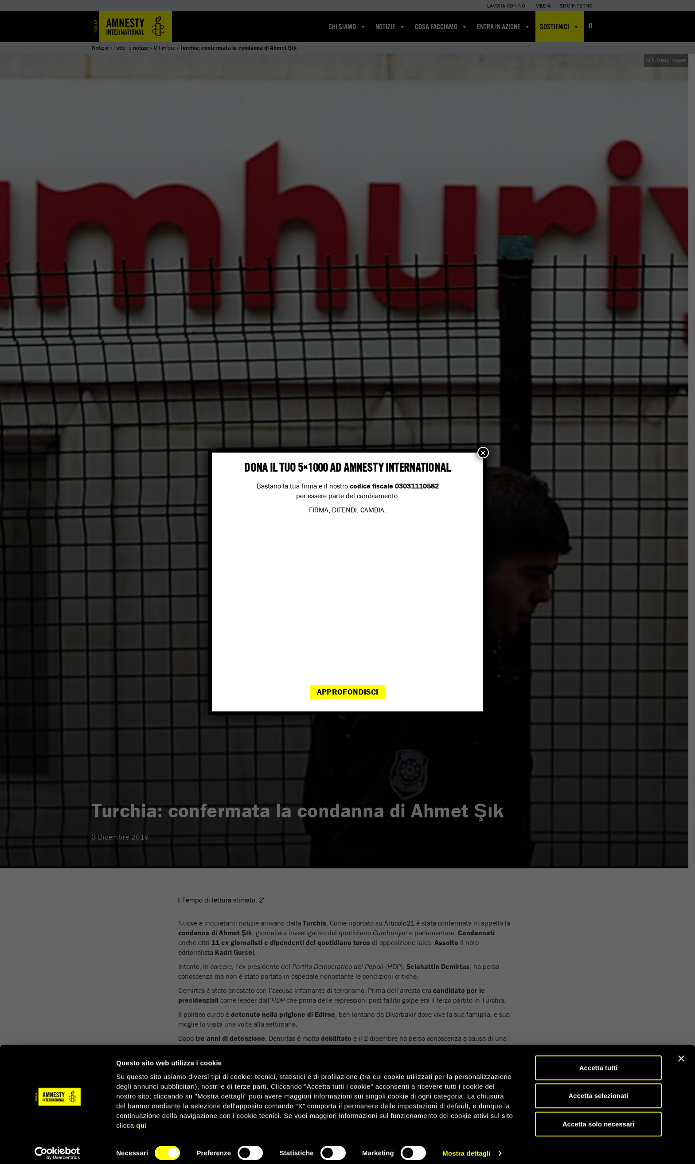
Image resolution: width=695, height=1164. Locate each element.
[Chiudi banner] (681, 1051)
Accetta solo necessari (598, 1117)
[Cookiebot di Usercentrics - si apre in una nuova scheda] (57, 1146)
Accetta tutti (598, 1060)
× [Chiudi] (483, 452)
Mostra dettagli (466, 1146)
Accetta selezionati (598, 1089)
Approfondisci (348, 692)
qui (141, 1118)
